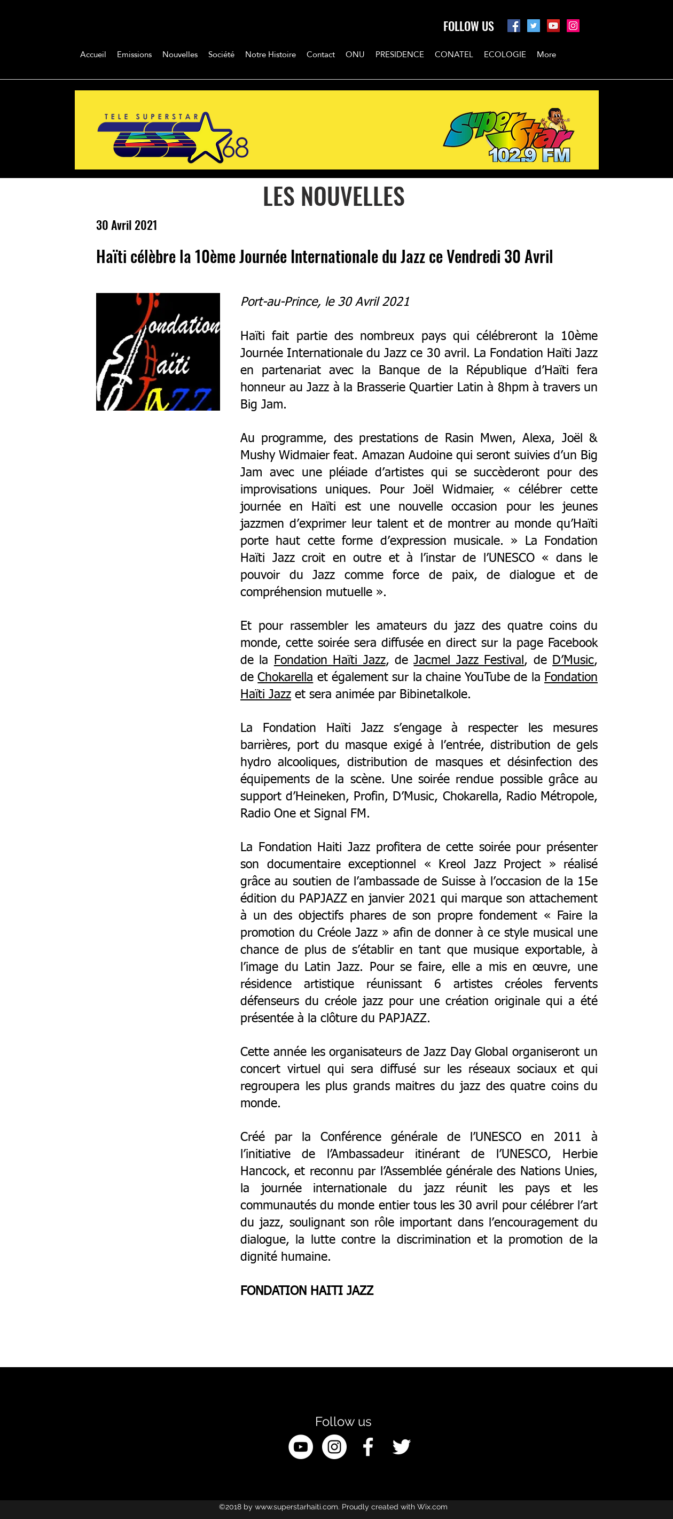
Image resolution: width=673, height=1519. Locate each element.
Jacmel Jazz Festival (468, 660)
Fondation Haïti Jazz (330, 660)
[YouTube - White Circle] (300, 1447)
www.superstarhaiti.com (296, 1506)
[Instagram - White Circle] (334, 1447)
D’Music (573, 660)
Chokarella (285, 678)
